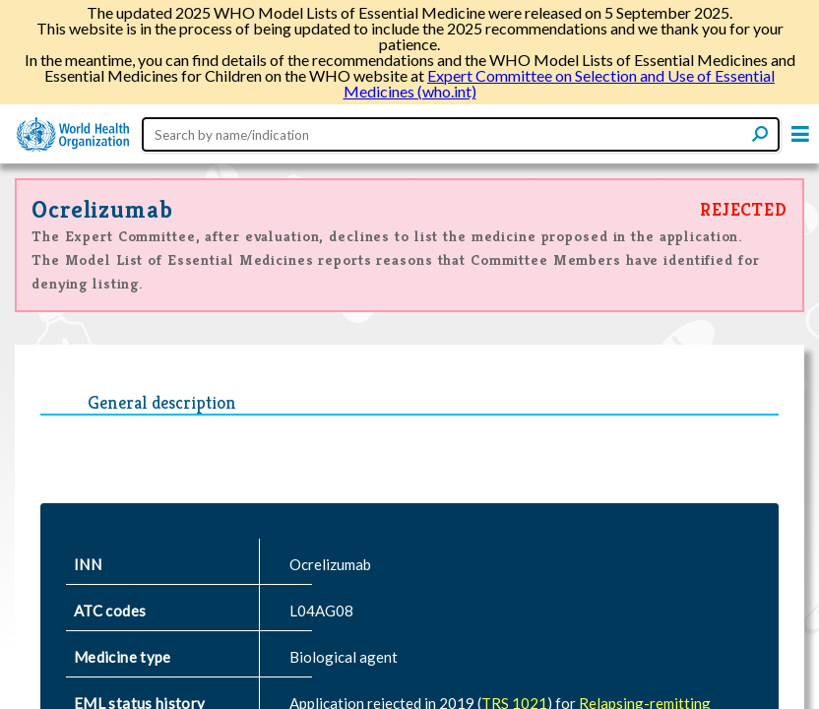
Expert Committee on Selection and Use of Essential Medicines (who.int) (560, 83)
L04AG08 (321, 610)
